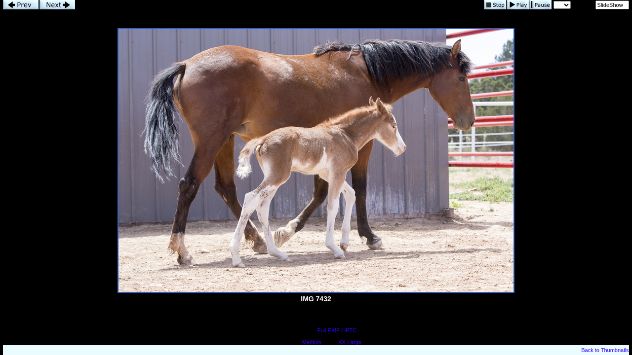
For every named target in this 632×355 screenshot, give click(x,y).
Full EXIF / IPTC (336, 330)
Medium (311, 342)
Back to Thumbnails (605, 350)
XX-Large (349, 342)
